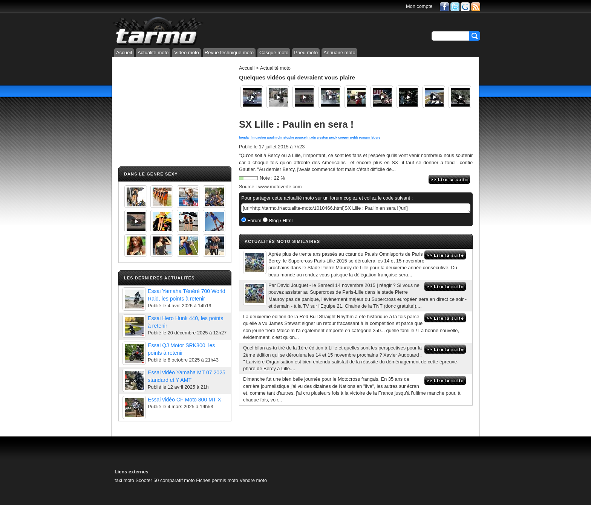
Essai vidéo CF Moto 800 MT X (184, 400)
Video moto (186, 52)
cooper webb (348, 137)
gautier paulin (266, 137)
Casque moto (273, 52)
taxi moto (124, 480)
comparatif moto (177, 480)
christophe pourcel (291, 137)
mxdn (312, 137)
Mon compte (419, 6)
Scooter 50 (147, 480)
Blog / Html (280, 220)
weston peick (327, 137)
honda (244, 137)
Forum (254, 220)
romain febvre (369, 137)
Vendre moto (253, 480)
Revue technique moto (229, 52)
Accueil (124, 52)
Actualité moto (153, 52)
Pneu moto (306, 52)
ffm (252, 137)
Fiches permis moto (217, 480)
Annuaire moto (339, 52)
